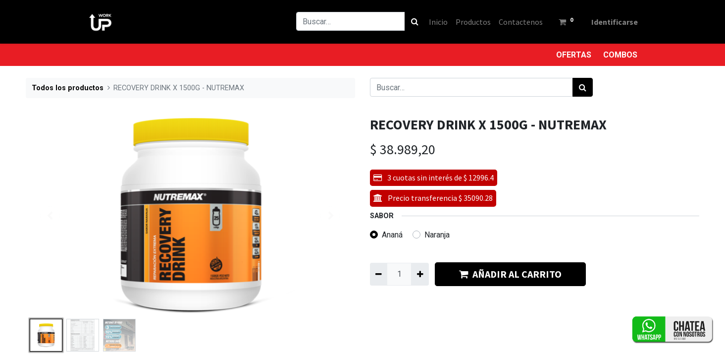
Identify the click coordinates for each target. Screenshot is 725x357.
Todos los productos (68, 88)
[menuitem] (433, 22)
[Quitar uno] (378, 274)
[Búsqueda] (410, 21)
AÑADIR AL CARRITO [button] (510, 274)
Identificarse (610, 22)
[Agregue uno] (419, 274)
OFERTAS (573, 55)
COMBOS (620, 55)
